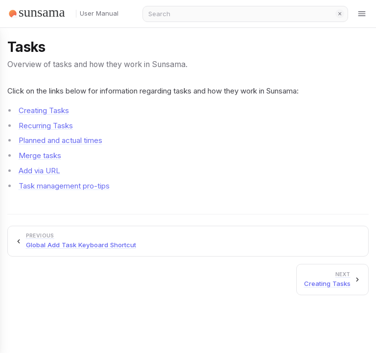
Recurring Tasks (46, 125)
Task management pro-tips (64, 185)
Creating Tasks (44, 110)
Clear (339, 13)
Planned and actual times (60, 140)
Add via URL (39, 170)
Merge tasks (40, 155)
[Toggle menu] (362, 14)
